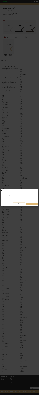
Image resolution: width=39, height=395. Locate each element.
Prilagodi (19, 203)
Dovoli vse (31, 203)
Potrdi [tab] (7, 192)
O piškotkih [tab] (32, 192)
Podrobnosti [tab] (19, 192)
